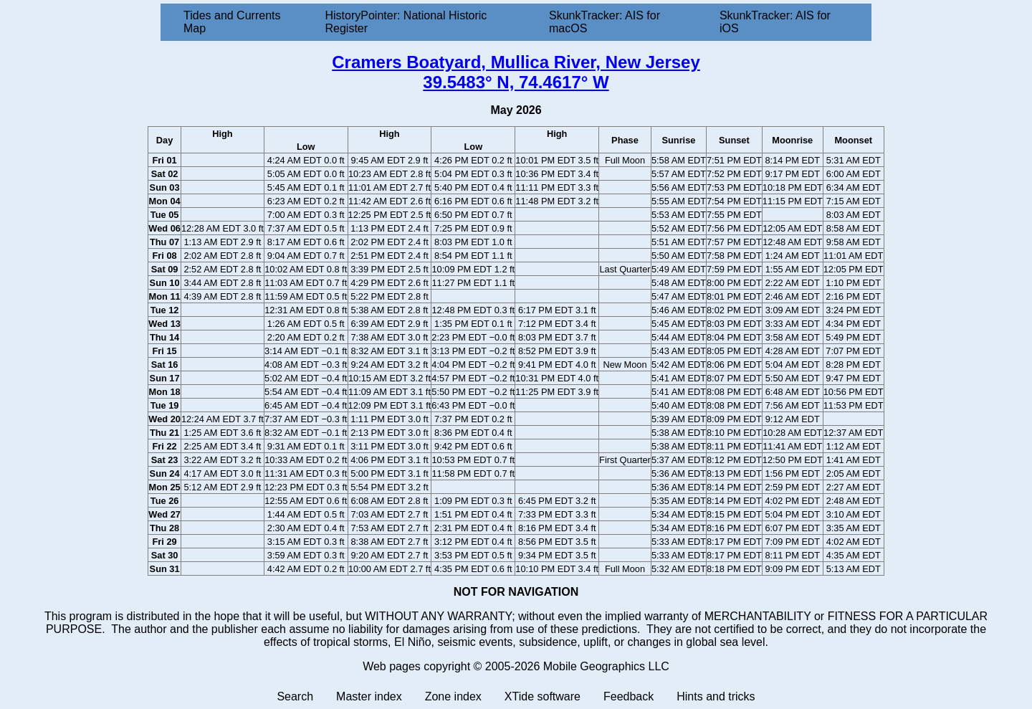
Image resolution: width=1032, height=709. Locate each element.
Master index (369, 696)
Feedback (628, 696)
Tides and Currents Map (231, 21)
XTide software (542, 696)
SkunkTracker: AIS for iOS (775, 21)
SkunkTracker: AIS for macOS (604, 21)
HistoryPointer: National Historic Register (406, 21)
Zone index (453, 696)
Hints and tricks (716, 696)
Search (295, 696)
